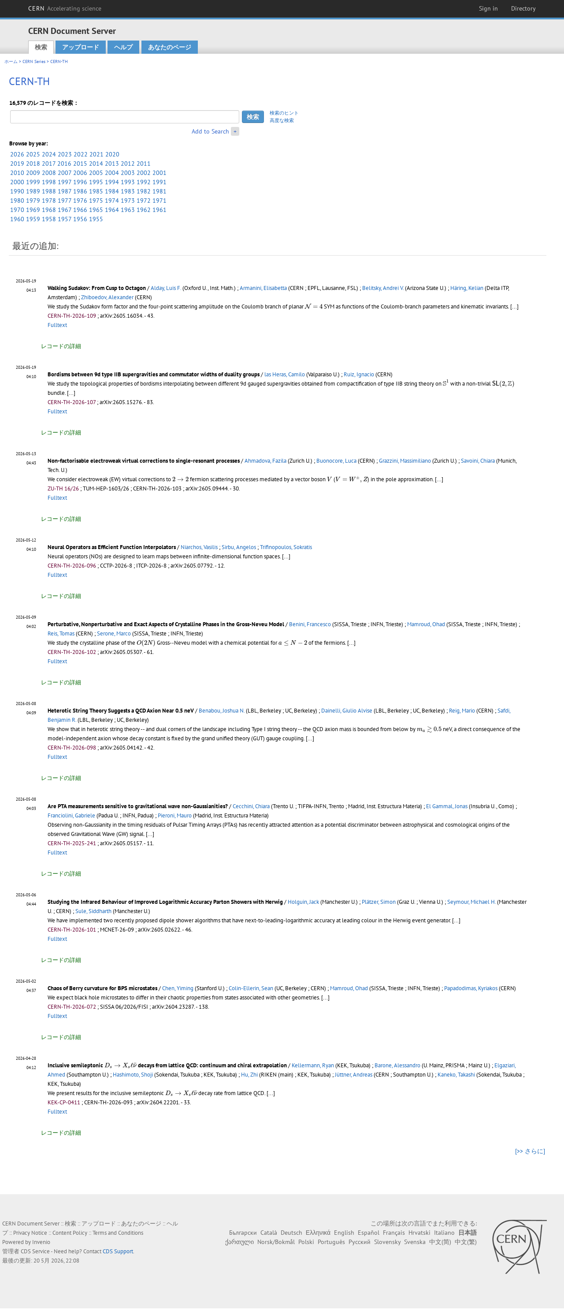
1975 (96, 200)
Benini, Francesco (310, 624)
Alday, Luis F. (166, 288)
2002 (144, 173)
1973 (128, 200)
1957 (64, 219)
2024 (49, 154)
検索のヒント (284, 113)
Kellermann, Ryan (313, 1065)
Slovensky (387, 1242)
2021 (96, 154)
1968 (49, 210)
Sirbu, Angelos (239, 547)
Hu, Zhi (249, 1074)
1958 (49, 219)
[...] (514, 306)
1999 (33, 182)
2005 (96, 173)
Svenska (415, 1242)
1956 (80, 219)
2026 (17, 154)
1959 (33, 219)
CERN (64, 8)
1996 (80, 182)
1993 (128, 182)
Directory (523, 8)
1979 (33, 200)
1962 (144, 210)
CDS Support (118, 1251)
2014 (96, 163)
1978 (49, 200)
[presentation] (314, 306)
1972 (144, 200)
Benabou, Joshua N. (222, 710)
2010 (17, 173)
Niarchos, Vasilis (199, 547)
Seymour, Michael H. (471, 902)
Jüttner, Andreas (353, 1074)
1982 (144, 191)
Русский (360, 1242)
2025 (33, 154)
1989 (33, 191)
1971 (159, 200)
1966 (80, 210)
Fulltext (57, 325)
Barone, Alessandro (397, 1065)
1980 (17, 200)
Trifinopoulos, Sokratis (286, 547)
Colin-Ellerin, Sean (251, 988)
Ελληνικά (318, 1233)
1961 (159, 210)
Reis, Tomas (61, 633)
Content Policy (69, 1233)
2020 (112, 154)
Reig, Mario (462, 710)
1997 (64, 182)
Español (368, 1233)
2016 (64, 163)
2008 (49, 173)
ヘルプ (123, 47)
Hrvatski (419, 1233)
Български (243, 1233)
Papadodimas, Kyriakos (470, 988)
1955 (96, 219)
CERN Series (33, 61)
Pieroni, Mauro (175, 815)
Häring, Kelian (466, 288)
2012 (128, 163)
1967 (64, 210)
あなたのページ (169, 47)
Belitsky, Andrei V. (383, 288)
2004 (112, 173)
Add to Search (210, 131)
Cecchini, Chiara (251, 806)
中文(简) (440, 1242)
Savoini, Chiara (478, 460)
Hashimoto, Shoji (133, 1074)
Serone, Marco (114, 633)
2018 (33, 163)
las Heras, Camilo (284, 374)
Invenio (41, 1242)
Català (268, 1233)
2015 (80, 163)
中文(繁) (466, 1242)
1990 (17, 191)
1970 (17, 210)
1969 (33, 210)
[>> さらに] (530, 1151)
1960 (17, 219)
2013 (112, 163)
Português (331, 1242)
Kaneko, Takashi (456, 1074)
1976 (80, 200)
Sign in (488, 8)
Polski (306, 1242)
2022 (81, 154)
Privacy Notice (30, 1233)
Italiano (444, 1233)
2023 (65, 154)
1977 (64, 200)
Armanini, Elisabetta (263, 288)
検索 (41, 47)
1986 (80, 191)
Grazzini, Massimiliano (405, 460)
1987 (64, 191)
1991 (159, 182)
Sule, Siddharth (93, 911)
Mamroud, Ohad (426, 624)
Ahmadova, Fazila (265, 460)
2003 (128, 173)
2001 (159, 173)
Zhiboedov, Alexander (107, 297)
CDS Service (35, 1251)
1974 (112, 200)
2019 (17, 163)
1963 (128, 210)
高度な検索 (282, 120)
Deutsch (291, 1233)
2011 (144, 163)
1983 (128, 191)
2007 (64, 173)
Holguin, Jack (303, 902)
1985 (96, 191)
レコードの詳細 (61, 346)
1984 (112, 191)
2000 (17, 182)
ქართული (239, 1242)
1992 (144, 182)
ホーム (11, 61)
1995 (96, 182)
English (344, 1233)
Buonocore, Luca (336, 460)
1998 (49, 182)
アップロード (80, 47)
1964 (112, 210)
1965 (96, 210)
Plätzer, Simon (379, 902)
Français (394, 1233)
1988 (49, 191)
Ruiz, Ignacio (359, 374)
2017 (49, 163)
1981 (159, 191)
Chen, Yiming (177, 988)
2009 (33, 173)
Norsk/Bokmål (276, 1242)
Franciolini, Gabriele (71, 815)
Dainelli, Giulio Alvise (346, 710)
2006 (80, 173)
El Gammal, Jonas (447, 806)
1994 (112, 182)
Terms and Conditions (118, 1233)
